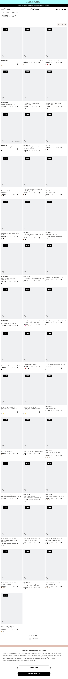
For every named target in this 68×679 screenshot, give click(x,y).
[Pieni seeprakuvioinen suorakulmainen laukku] (11, 613)
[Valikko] (2, 9)
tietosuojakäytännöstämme (11, 660)
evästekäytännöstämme (28, 660)
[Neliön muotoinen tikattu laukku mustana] (56, 351)
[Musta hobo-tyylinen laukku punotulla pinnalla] (34, 132)
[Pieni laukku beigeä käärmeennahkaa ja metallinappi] (11, 481)
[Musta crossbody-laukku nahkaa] (11, 132)
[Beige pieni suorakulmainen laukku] (34, 47)
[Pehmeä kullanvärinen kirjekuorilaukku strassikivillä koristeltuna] (34, 394)
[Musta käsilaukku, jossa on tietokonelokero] (56, 176)
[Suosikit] (62, 9)
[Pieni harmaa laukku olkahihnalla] (34, 437)
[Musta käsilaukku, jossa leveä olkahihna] (11, 176)
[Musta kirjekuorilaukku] (56, 220)
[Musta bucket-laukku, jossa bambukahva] (34, 89)
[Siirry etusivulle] (34, 9)
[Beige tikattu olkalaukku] (56, 47)
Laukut (8, 12)
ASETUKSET (34, 668)
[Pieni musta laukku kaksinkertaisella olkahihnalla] (34, 481)
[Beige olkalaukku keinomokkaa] (11, 47)
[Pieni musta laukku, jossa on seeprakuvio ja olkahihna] (56, 525)
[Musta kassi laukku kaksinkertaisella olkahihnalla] (34, 220)
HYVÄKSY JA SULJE (34, 674)
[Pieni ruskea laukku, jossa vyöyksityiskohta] (56, 569)
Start (2, 12)
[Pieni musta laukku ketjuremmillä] (56, 481)
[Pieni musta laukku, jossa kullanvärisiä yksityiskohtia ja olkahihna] (11, 525)
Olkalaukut (15, 12)
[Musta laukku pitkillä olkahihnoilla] (34, 263)
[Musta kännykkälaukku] (56, 132)
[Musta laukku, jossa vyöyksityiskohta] (56, 307)
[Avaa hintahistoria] (17, 64)
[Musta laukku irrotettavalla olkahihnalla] (11, 263)
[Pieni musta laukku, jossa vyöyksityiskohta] (11, 569)
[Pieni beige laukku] (56, 394)
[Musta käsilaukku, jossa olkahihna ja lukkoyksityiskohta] (34, 176)
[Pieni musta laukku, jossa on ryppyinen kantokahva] (34, 525)
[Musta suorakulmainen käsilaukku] (11, 351)
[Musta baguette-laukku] (11, 89)
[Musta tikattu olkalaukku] (34, 351)
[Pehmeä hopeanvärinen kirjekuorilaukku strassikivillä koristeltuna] (11, 394)
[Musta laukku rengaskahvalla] (56, 263)
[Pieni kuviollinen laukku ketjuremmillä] (56, 437)
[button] (60, 9)
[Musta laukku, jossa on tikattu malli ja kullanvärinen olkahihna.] (34, 307)
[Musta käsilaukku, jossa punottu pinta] (11, 220)
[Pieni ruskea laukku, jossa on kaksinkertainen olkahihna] (34, 569)
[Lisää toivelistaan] (3, 56)
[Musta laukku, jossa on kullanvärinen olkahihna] (11, 307)
